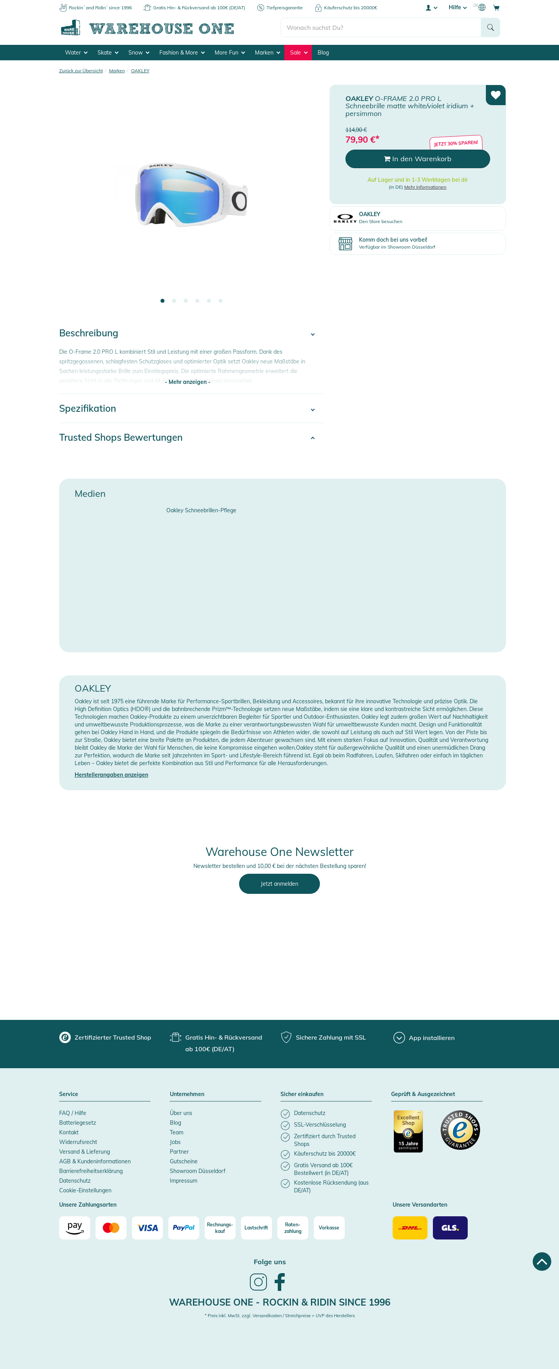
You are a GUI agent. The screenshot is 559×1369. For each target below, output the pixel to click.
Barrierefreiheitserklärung (91, 1171)
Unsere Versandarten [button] (420, 1205)
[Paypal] (183, 1227)
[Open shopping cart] (496, 7)
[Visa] (147, 1227)
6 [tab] (220, 301)
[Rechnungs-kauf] (220, 1227)
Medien (90, 493)
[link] (258, 1289)
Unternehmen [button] (187, 1094)
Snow (138, 52)
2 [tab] (174, 301)
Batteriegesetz (77, 1122)
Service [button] (68, 1094)
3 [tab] (186, 301)
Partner (179, 1151)
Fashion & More (182, 52)
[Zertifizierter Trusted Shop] (413, 1135)
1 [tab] (162, 301)
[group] (105, 1037)
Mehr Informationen (425, 187)
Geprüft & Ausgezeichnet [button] (423, 1094)
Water (76, 52)
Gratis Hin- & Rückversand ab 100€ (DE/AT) (199, 7)
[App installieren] (424, 1037)
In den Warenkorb (417, 158)
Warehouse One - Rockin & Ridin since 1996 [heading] (279, 1302)
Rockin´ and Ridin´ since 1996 (100, 7)
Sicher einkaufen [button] (301, 1094)
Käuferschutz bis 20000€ (350, 7)
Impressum (183, 1180)
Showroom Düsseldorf (198, 1171)
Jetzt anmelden (279, 883)
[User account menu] (431, 7)
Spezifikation (87, 408)
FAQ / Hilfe (72, 1113)
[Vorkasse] (329, 1227)
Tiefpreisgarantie (285, 7)
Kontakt (69, 1132)
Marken (267, 52)
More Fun (230, 52)
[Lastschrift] (256, 1227)
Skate (107, 52)
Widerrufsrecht (78, 1142)
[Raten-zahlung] (292, 1227)
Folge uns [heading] (270, 1261)
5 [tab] (209, 301)
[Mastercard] (111, 1227)
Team (176, 1132)
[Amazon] (74, 1227)
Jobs (175, 1142)
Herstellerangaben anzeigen (111, 774)
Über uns (181, 1113)
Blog (323, 52)
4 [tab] (197, 301)
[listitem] (326, 1114)
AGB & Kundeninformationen (95, 1161)
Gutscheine (184, 1161)
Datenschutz (75, 1180)
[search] (380, 27)
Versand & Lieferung (84, 1151)
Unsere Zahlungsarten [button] (87, 1205)
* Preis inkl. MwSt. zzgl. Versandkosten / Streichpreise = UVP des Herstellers (280, 1315)
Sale (299, 52)
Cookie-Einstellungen (85, 1190)
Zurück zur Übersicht (81, 70)
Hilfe (458, 7)
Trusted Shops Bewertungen (121, 437)
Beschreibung (88, 333)
